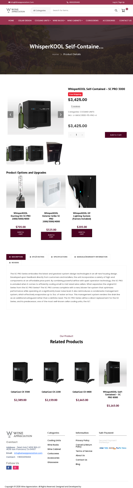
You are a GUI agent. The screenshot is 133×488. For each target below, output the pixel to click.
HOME (11, 20)
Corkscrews (53, 446)
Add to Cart (116, 135)
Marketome (10, 482)
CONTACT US (125, 20)
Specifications (70, 252)
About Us (80, 448)
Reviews (63, 259)
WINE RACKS (58, 20)
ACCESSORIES (109, 20)
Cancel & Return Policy (84, 438)
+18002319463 (73, 2)
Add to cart (20, 231)
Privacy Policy (82, 433)
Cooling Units (54, 433)
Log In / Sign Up (119, 2)
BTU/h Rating (43, 252)
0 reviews (75, 106)
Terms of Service (84, 444)
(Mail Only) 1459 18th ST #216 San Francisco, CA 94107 (23, 441)
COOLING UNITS (42, 20)
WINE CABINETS (74, 20)
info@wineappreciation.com (21, 2)
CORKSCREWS (92, 20)
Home (57, 54)
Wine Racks (53, 437)
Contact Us (81, 452)
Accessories (53, 451)
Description (18, 252)
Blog (78, 457)
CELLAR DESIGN (25, 20)
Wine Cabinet (54, 442)
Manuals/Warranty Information (29, 259)
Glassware (52, 455)
